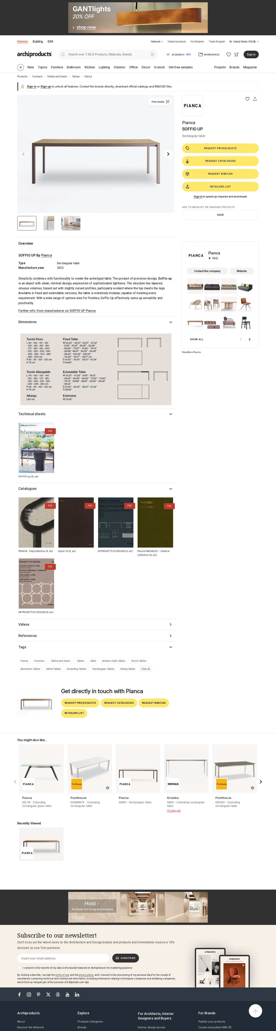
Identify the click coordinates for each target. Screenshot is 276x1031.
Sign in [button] (251, 54)
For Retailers (197, 41)
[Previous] (23, 154)
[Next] (168, 154)
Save (220, 214)
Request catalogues (211, 161)
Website (242, 271)
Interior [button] (22, 41)
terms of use (62, 975)
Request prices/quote (211, 148)
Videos (23, 624)
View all (145, 668)
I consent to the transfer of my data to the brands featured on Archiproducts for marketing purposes (77, 968)
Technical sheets (31, 414)
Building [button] (38, 41)
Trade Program (217, 41)
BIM (50, 41)
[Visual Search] (153, 54)
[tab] (162, 42)
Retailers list (208, 187)
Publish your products (211, 1021)
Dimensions (27, 322)
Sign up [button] (46, 86)
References (27, 636)
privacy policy (86, 975)
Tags (22, 647)
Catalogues (27, 489)
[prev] (240, 339)
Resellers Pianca (191, 352)
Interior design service (151, 1027)
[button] (157, 41)
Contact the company (207, 271)
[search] (63, 54)
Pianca (188, 122)
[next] (249, 339)
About (21, 1021)
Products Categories (90, 1021)
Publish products (177, 41)
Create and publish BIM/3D (215, 1027)
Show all (197, 339)
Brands (82, 1027)
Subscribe (126, 958)
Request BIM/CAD (209, 174)
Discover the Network (30, 1027)
